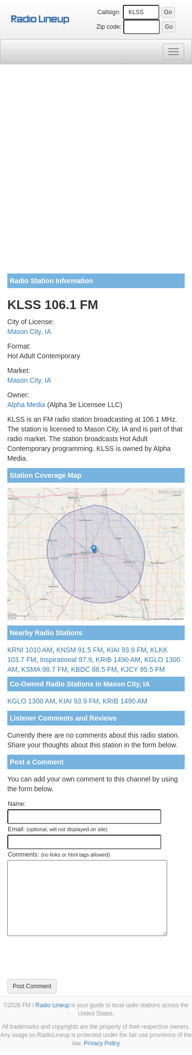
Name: (17, 804)
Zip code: (109, 26)
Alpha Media (26, 405)
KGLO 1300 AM (31, 701)
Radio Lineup (53, 1005)
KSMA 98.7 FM (44, 669)
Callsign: (109, 12)
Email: (58, 829)
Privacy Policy (102, 1043)
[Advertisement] (96, 173)
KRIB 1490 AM (118, 660)
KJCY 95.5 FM (143, 669)
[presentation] (81, 957)
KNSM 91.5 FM (79, 650)
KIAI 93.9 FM (127, 650)
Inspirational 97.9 (66, 660)
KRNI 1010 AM (30, 650)
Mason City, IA (29, 331)
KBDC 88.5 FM (94, 669)
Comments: (59, 854)
